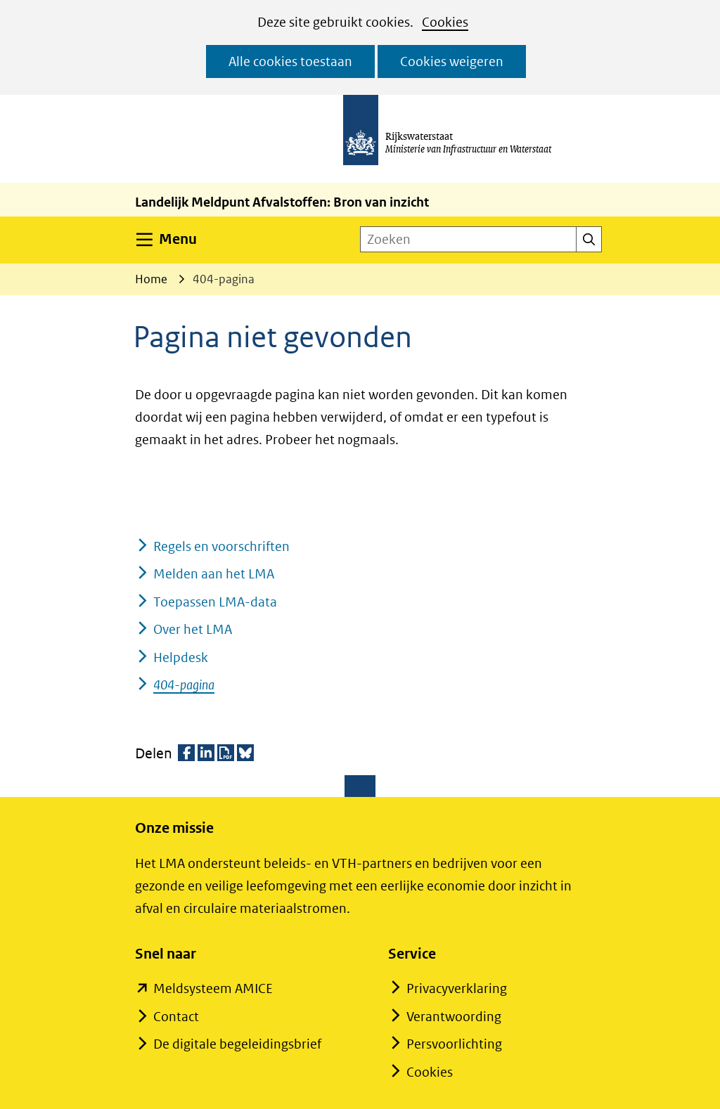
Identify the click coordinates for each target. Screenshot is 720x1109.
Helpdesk (180, 657)
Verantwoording (453, 1017)
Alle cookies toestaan (290, 61)
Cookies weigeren (451, 61)
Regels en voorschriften (221, 546)
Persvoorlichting (454, 1044)
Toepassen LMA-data (215, 602)
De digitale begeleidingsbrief (237, 1044)
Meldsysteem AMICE (213, 988)
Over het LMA (192, 629)
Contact (176, 1017)
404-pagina (183, 685)
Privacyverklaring (456, 988)
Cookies (445, 22)
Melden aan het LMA (213, 574)
